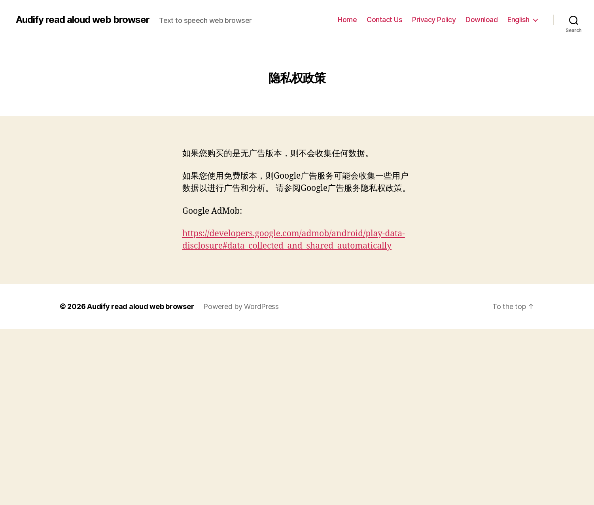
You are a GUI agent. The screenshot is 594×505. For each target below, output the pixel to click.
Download (481, 19)
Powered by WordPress (241, 306)
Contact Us (384, 19)
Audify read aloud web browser (82, 19)
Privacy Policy (434, 19)
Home (347, 19)
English (518, 19)
